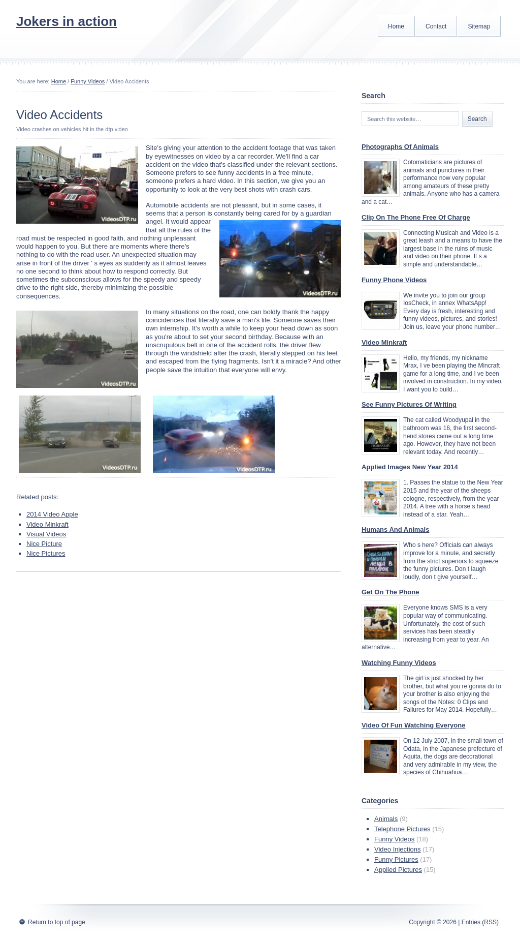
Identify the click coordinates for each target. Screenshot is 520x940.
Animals (386, 819)
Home (396, 26)
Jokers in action (66, 21)
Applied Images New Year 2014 (410, 467)
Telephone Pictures (402, 829)
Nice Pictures (46, 553)
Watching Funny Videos (399, 662)
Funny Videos (88, 81)
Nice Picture (44, 544)
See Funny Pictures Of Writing (409, 404)
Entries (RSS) (480, 922)
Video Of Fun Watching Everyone (413, 725)
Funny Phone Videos (394, 280)
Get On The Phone (390, 592)
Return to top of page (56, 922)
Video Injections (397, 849)
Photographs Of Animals (400, 146)
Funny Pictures (396, 859)
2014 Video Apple (52, 514)
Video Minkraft (47, 524)
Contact (436, 26)
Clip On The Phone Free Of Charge (416, 217)
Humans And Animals (395, 529)
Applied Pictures (398, 869)
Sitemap (479, 26)
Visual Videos (46, 534)
